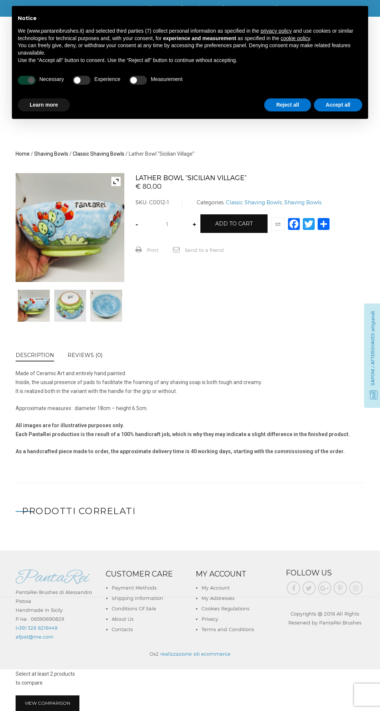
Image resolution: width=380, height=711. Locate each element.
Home (23, 154)
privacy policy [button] (276, 31)
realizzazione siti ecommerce (195, 654)
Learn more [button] (44, 105)
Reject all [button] (287, 105)
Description (35, 355)
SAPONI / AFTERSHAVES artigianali (373, 348)
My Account (216, 588)
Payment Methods (134, 588)
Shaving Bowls (51, 154)
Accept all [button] (338, 105)
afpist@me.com (34, 637)
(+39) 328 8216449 (37, 628)
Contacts (122, 629)
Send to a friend (198, 249)
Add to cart (234, 223)
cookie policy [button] (295, 38)
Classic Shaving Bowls (98, 154)
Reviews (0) (85, 355)
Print (146, 249)
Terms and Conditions (228, 629)
